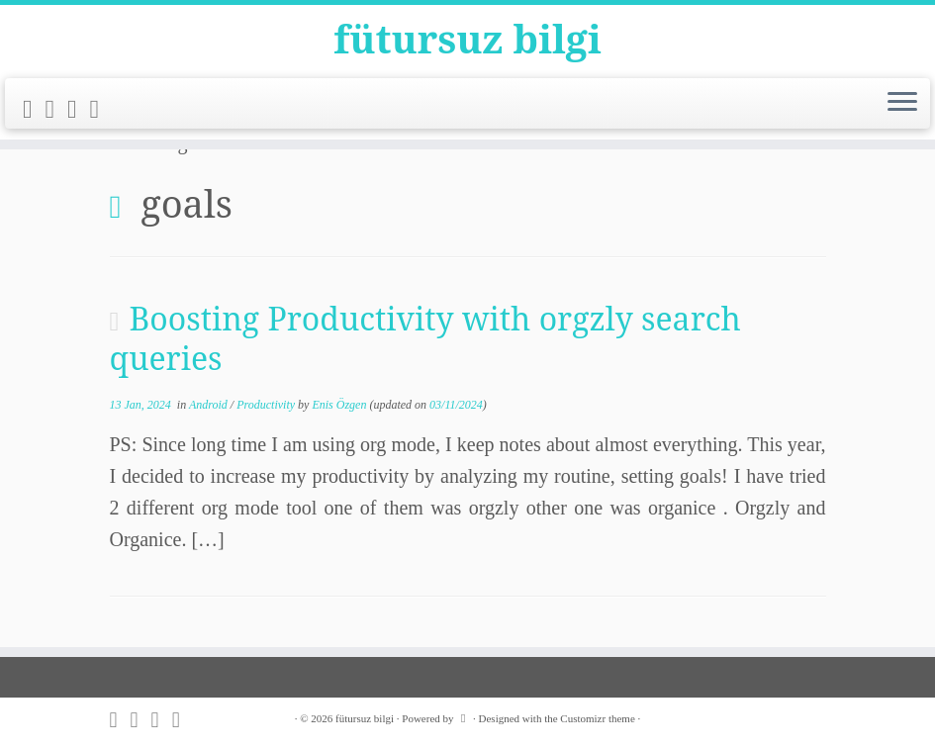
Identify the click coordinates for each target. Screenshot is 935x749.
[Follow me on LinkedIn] (101, 110)
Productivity (267, 405)
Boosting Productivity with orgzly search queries (425, 338)
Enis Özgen (339, 405)
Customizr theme (597, 718)
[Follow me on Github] (78, 110)
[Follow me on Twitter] (57, 110)
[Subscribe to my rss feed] (34, 110)
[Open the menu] (902, 105)
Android (210, 405)
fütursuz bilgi (467, 39)
